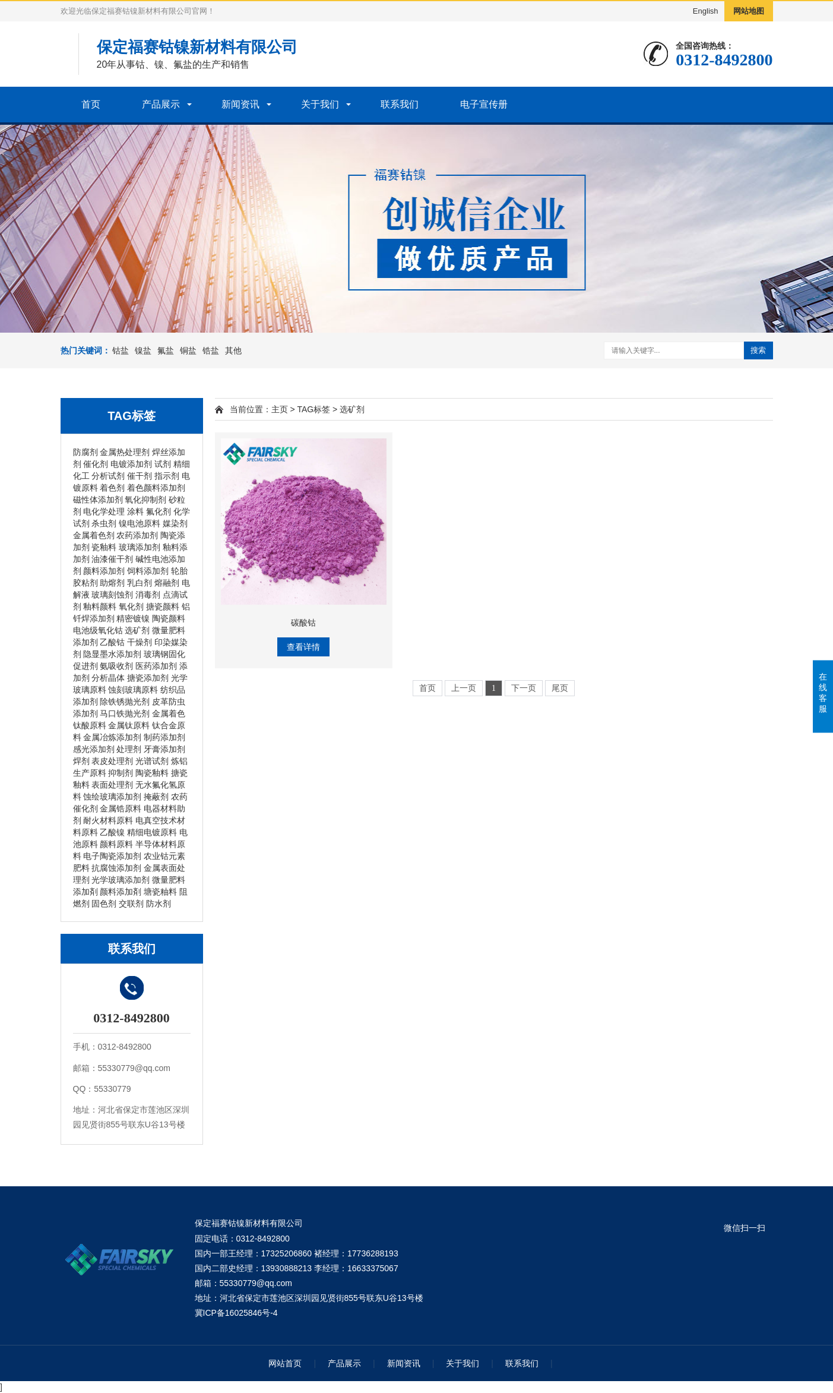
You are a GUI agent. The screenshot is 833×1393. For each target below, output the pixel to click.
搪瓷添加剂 (148, 678)
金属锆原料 (120, 808)
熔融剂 (166, 582)
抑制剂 (120, 773)
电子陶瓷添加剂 (112, 856)
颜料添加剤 (120, 891)
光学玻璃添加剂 (120, 880)
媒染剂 (175, 523)
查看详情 (303, 647)
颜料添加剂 (104, 571)
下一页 (523, 688)
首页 (90, 104)
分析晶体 (108, 678)
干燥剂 (139, 642)
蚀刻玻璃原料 (133, 689)
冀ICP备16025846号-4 (236, 1313)
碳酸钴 (303, 622)
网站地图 (748, 11)
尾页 (560, 688)
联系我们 (400, 104)
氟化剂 (158, 511)
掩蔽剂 (156, 796)
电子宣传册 (484, 104)
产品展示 (161, 104)
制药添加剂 (164, 737)
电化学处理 (104, 511)
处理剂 (128, 749)
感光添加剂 (94, 749)
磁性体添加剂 (98, 499)
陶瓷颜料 (168, 618)
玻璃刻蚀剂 (112, 594)
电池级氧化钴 (98, 630)
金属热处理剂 (125, 452)
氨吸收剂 (116, 666)
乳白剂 (139, 582)
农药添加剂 (137, 535)
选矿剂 (137, 630)
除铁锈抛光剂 (125, 701)
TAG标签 (313, 409)
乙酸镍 (112, 832)
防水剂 (158, 903)
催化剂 (95, 464)
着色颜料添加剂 (156, 487)
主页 (279, 409)
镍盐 (143, 350)
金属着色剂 (94, 535)
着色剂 (112, 487)
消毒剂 (147, 594)
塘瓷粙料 (160, 891)
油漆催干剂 (112, 559)
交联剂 (131, 903)
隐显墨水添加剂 (112, 654)
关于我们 (320, 104)
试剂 (162, 464)
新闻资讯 (240, 104)
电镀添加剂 (131, 464)
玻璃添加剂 (139, 547)
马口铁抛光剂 (125, 713)
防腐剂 (85, 452)
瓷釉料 (103, 547)
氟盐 (165, 350)
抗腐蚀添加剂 (116, 868)
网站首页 (285, 1363)
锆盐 (210, 350)
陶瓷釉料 (152, 773)
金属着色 (168, 713)
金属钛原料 (129, 725)
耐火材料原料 (108, 820)
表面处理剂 (112, 784)
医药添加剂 (156, 666)
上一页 (463, 688)
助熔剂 (112, 582)
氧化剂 (131, 606)
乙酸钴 (112, 642)
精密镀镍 (133, 618)
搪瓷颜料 (162, 606)
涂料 (135, 511)
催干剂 (139, 476)
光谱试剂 (152, 761)
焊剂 (81, 761)
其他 (233, 350)
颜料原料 (116, 844)
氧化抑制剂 (145, 499)
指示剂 (166, 476)
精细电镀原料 (152, 832)
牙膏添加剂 (164, 749)
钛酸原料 (89, 725)
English (705, 11)
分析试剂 (108, 476)
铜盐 (188, 350)
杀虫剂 (103, 523)
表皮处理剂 (112, 761)
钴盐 (120, 350)
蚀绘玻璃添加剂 (112, 796)
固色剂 (103, 903)
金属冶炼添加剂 (112, 737)
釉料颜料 (99, 606)
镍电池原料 (139, 523)
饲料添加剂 (148, 571)
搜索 (758, 350)
